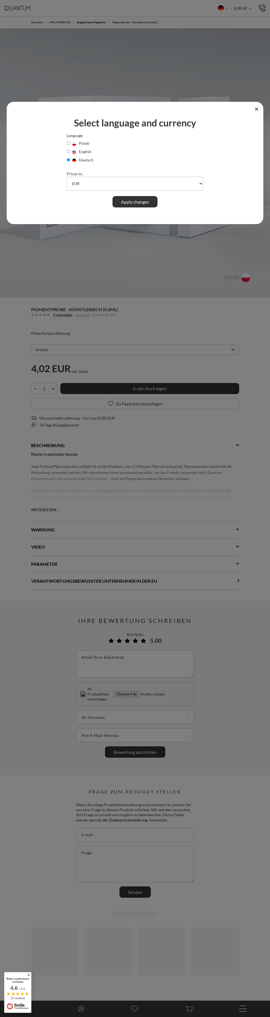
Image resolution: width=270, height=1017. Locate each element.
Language (75, 135)
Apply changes (135, 201)
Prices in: (75, 173)
